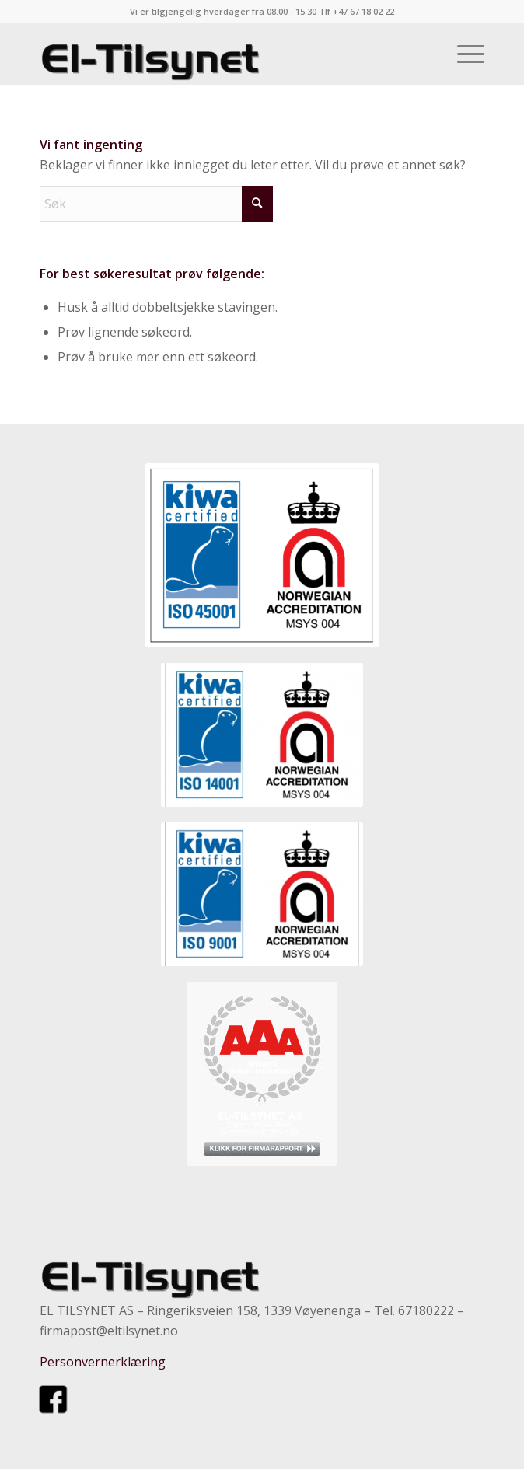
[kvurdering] (262, 1074)
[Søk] (156, 204)
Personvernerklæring (103, 1361)
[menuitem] (463, 54)
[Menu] (463, 54)
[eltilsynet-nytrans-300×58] (218, 54)
